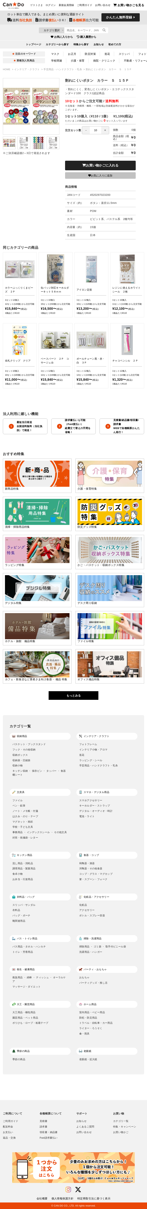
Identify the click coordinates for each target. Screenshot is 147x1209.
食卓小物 (17, 873)
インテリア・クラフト (27, 69)
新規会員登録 (66, 6)
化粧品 (83, 904)
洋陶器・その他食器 (90, 868)
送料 (19, 21)
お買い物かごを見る (128, 5)
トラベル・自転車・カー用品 (96, 1022)
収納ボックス (20, 755)
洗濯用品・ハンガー (90, 951)
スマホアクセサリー (90, 800)
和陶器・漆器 (87, 863)
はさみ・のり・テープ (25, 816)
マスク (55, 53)
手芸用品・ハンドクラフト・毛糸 (63, 69)
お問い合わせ (102, 6)
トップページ (33, 45)
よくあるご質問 (85, 1126)
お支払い (8, 1132)
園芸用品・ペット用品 (25, 1017)
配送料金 (8, 1126)
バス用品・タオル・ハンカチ (29, 946)
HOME (7, 69)
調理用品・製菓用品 (24, 868)
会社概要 (42, 1198)
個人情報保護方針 (62, 1198)
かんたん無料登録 (119, 19)
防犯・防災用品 (88, 1017)
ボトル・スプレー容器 (92, 915)
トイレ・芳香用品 (22, 951)
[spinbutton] (95, 130)
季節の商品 (18, 1059)
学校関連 (56, 60)
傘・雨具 (84, 1033)
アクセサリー (87, 910)
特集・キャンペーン (124, 1126)
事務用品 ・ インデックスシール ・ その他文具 (39, 832)
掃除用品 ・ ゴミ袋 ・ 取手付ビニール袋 (102, 946)
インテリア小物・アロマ (93, 749)
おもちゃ (84, 977)
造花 (107, 53)
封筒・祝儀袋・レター (25, 837)
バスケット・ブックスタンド (29, 744)
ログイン (51, 6)
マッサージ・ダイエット (26, 986)
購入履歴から (86, 38)
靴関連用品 (18, 920)
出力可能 (84, 21)
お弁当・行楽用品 (22, 879)
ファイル (17, 800)
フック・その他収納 (24, 749)
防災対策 (90, 53)
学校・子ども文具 (22, 826)
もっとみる (73, 695)
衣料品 (16, 910)
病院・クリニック (104, 60)
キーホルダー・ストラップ (94, 805)
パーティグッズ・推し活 (93, 982)
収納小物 (17, 765)
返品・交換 (9, 1138)
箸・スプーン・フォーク (93, 879)
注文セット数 (87, 130)
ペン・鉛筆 (18, 805)
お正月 (72, 53)
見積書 (43, 1121)
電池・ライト (87, 816)
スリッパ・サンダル (24, 904)
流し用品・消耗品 (22, 863)
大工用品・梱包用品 (24, 1012)
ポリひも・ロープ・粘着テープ (30, 1022)
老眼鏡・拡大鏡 (88, 1059)
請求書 (43, 1126)
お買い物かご (120, 1132)
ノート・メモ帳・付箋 (25, 811)
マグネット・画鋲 (22, 821)
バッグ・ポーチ (21, 915)
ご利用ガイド (84, 6)
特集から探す (81, 45)
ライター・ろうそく (90, 1028)
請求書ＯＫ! (50, 21)
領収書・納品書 (49, 1132)
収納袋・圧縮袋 (21, 760)
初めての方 (114, 45)
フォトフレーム (88, 744)
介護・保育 (78, 60)
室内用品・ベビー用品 (92, 1012)
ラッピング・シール (90, 760)
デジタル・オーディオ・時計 (96, 811)
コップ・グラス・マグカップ (96, 873)
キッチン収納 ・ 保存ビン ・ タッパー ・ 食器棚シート (39, 772)
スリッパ (124, 53)
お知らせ (99, 45)
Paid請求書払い (49, 1138)
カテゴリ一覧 (120, 1121)
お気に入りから (62, 38)
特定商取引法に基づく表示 (93, 1198)
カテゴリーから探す (57, 45)
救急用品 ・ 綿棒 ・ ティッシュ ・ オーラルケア (39, 979)
